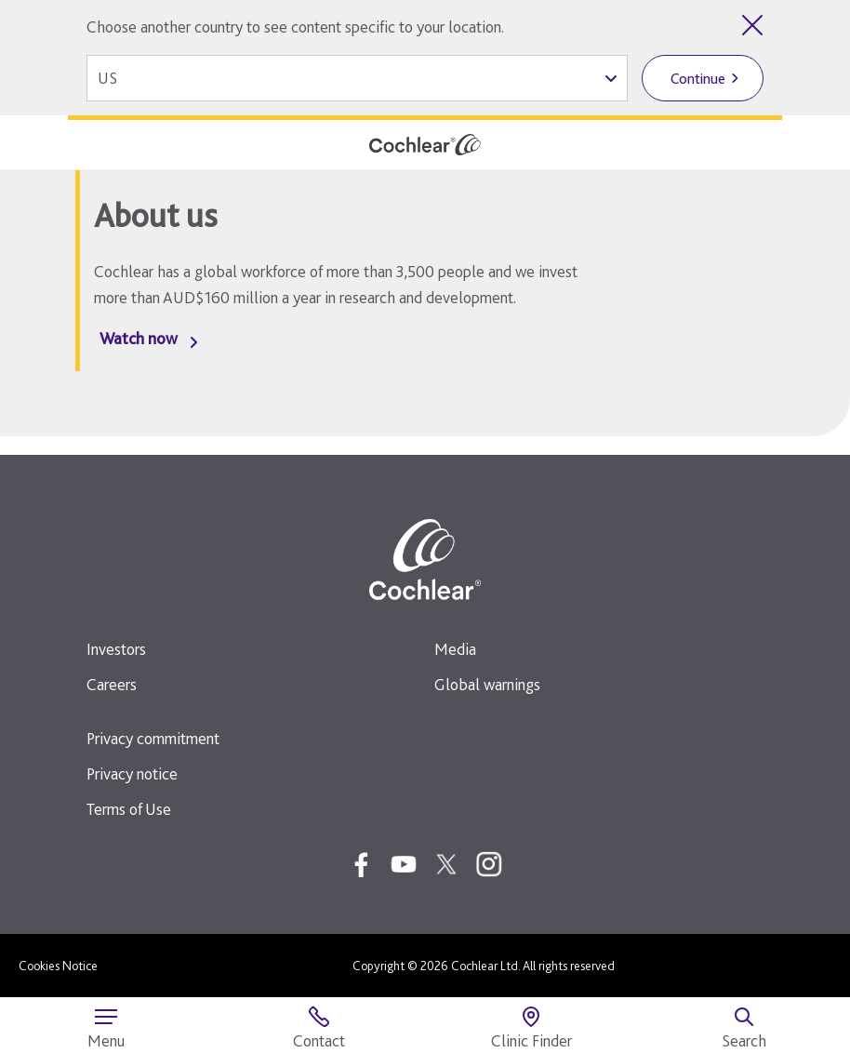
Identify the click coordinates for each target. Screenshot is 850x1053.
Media (455, 649)
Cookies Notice (58, 965)
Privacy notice (132, 773)
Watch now (139, 338)
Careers (111, 684)
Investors (116, 649)
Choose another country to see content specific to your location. (295, 26)
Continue (698, 78)
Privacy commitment (152, 738)
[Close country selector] (752, 25)
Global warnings (487, 684)
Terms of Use (128, 809)
